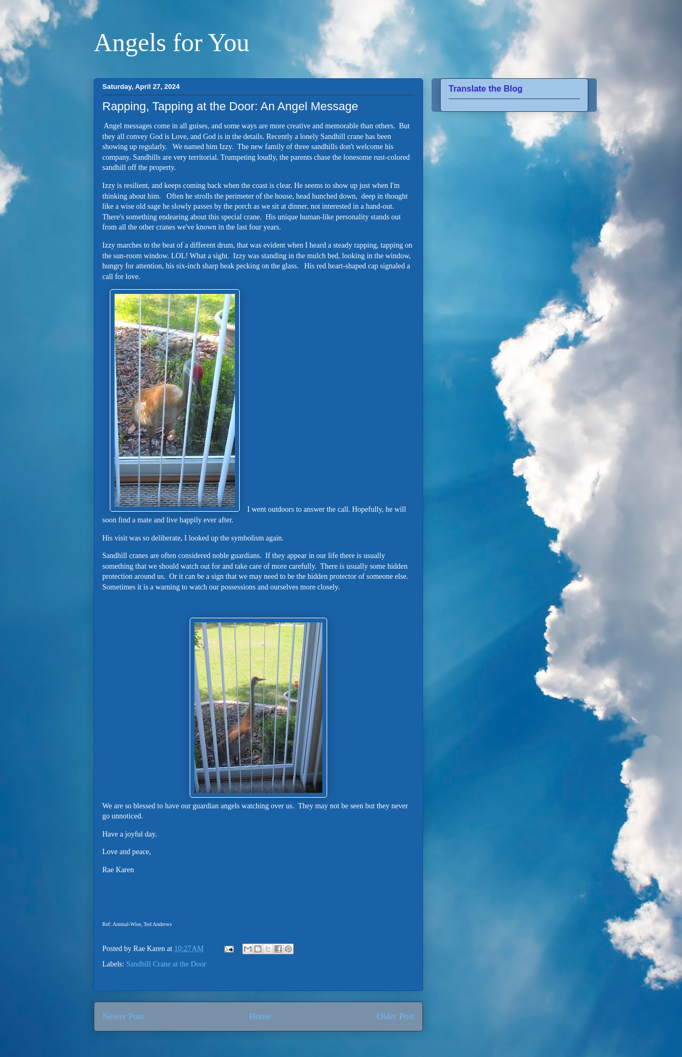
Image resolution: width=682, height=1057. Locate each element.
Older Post (396, 1016)
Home (260, 1016)
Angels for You (171, 42)
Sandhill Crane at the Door (166, 964)
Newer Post (123, 1016)
